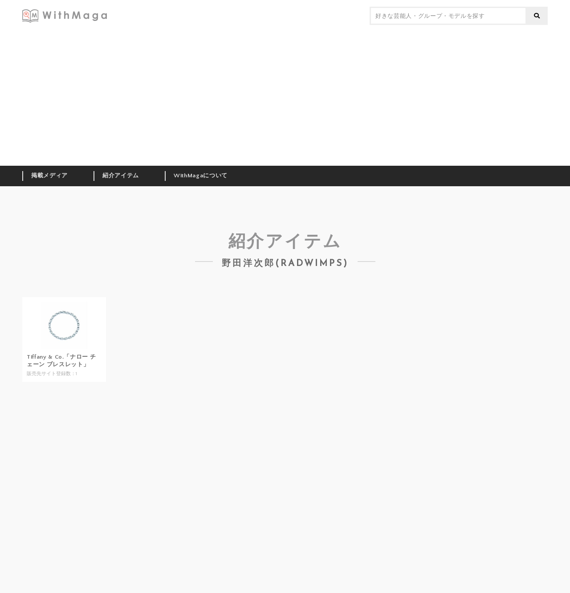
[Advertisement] (285, 99)
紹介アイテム (120, 175)
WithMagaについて (201, 175)
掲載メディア (49, 175)
